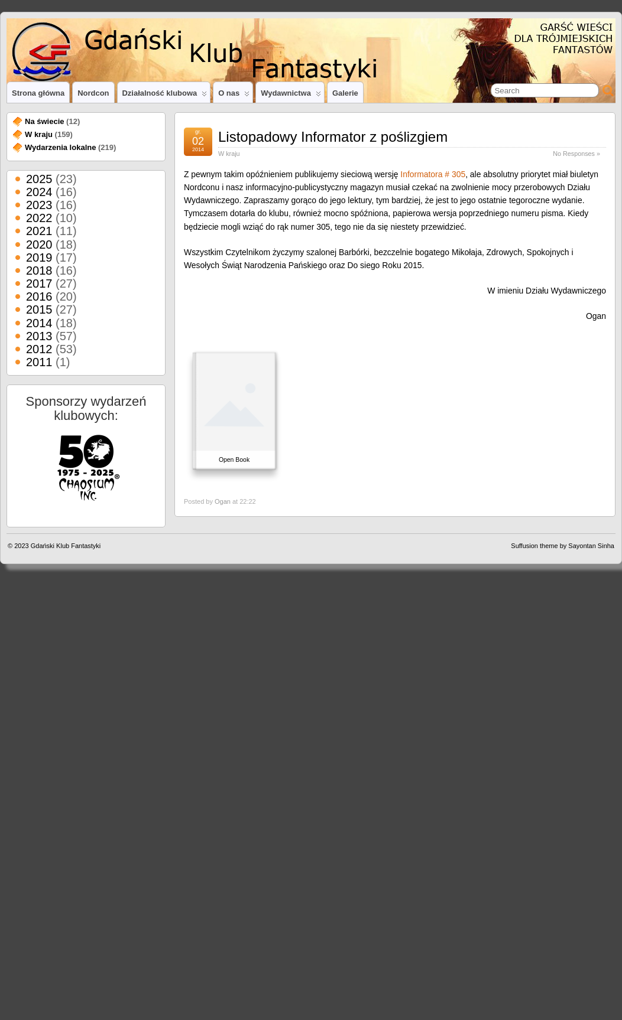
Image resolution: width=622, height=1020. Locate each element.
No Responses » (576, 153)
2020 (39, 244)
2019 (39, 257)
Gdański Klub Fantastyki (66, 545)
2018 (39, 270)
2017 (39, 283)
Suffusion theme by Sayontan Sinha (562, 545)
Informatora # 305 (432, 174)
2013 (39, 336)
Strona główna (38, 93)
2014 (39, 323)
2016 (39, 296)
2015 (39, 309)
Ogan (223, 501)
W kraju (229, 153)
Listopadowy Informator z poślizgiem (333, 137)
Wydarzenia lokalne (60, 147)
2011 (39, 362)
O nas (234, 96)
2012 (39, 349)
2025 (39, 178)
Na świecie (44, 121)
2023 (39, 204)
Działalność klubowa (165, 96)
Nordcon (93, 93)
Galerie (345, 93)
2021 (39, 230)
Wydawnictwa (291, 96)
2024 (39, 191)
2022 (39, 217)
